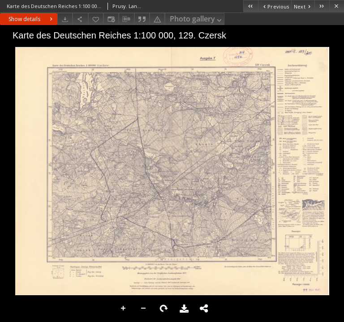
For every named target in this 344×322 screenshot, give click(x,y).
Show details (32, 19)
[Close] (336, 6)
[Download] (65, 19)
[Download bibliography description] (126, 19)
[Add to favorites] (95, 19)
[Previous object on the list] (274, 6)
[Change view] (111, 19)
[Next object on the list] (302, 6)
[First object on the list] (250, 6)
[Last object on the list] (321, 6)
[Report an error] (157, 19)
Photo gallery (196, 19)
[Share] (80, 19)
